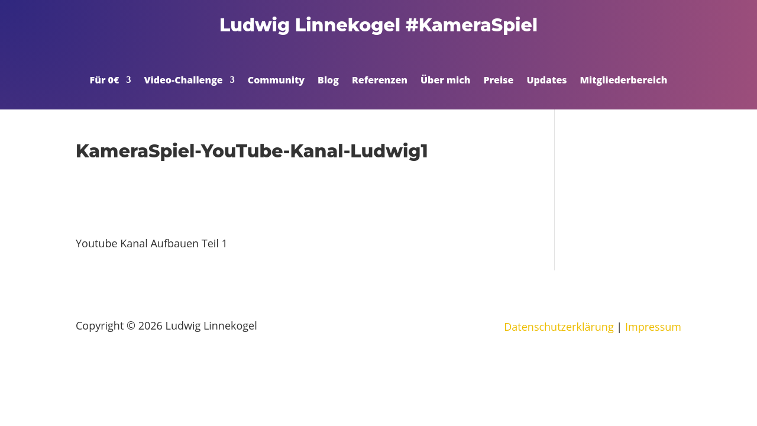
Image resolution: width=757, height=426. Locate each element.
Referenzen (379, 81)
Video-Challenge (183, 81)
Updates (546, 81)
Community (276, 81)
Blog (328, 81)
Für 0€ (104, 81)
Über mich (445, 81)
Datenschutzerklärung (558, 327)
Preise (499, 81)
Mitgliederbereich (624, 81)
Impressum (653, 327)
